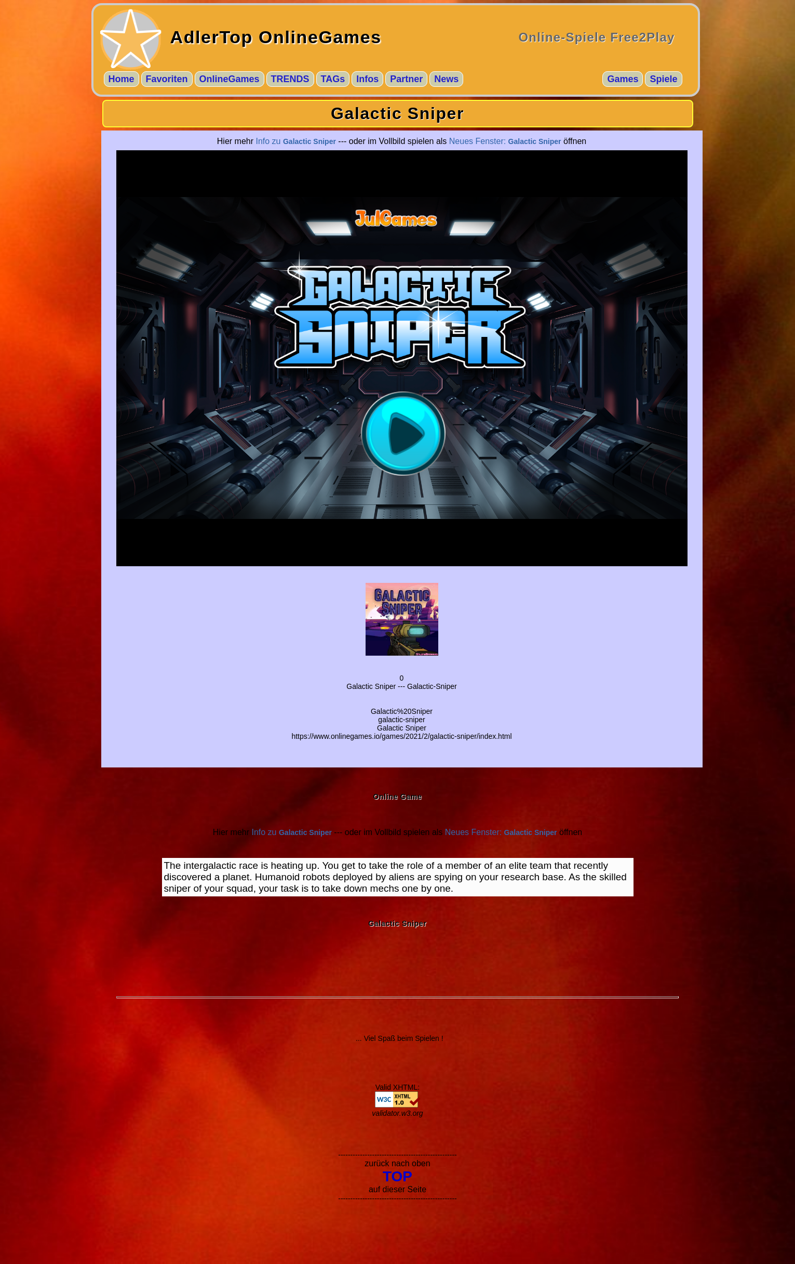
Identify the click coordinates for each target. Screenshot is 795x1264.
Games (622, 79)
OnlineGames (229, 79)
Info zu (295, 141)
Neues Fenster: (505, 141)
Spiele (663, 79)
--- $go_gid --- (402, 358)
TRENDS (290, 79)
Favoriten (167, 79)
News (446, 79)
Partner (406, 79)
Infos (367, 79)
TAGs (333, 79)
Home (121, 79)
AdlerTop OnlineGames (276, 37)
